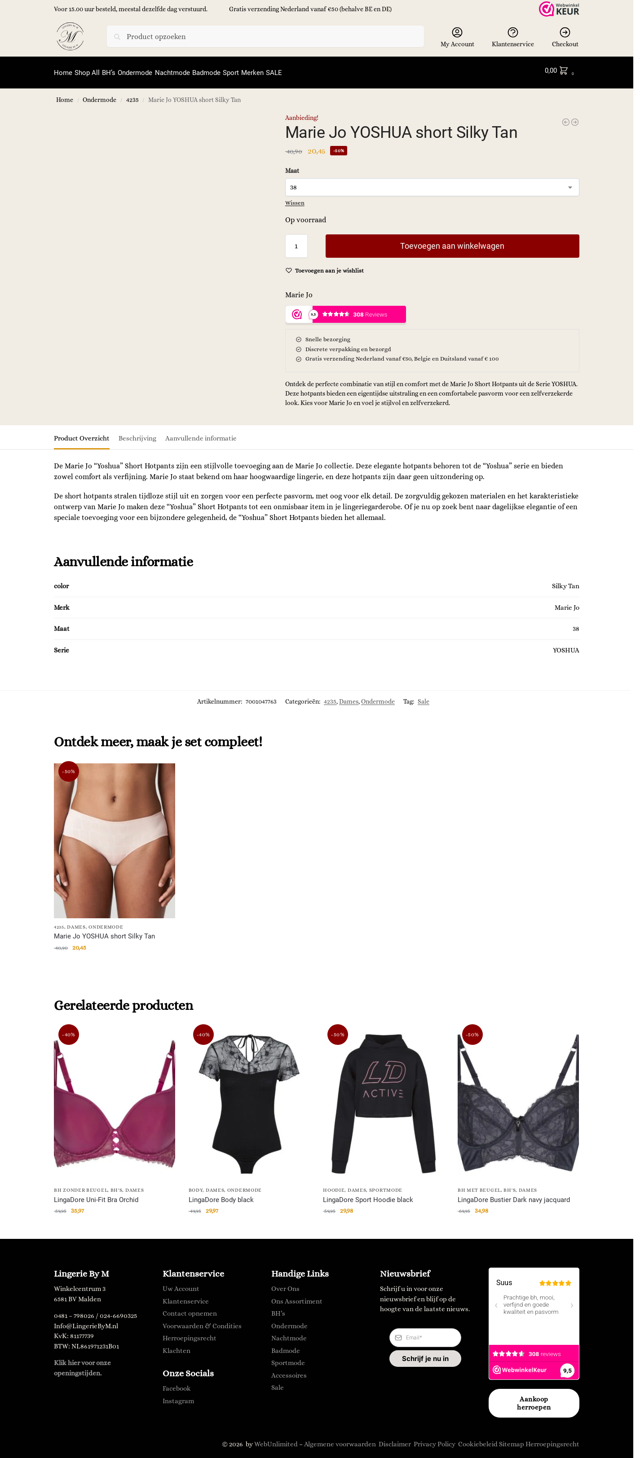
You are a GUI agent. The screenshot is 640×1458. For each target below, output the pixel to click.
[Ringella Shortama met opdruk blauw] (574, 117)
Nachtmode (289, 1334)
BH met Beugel (479, 1186)
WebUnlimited (276, 1440)
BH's (116, 1186)
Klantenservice (513, 37)
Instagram (178, 1396)
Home (64, 95)
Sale (423, 696)
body (196, 1186)
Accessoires (289, 1370)
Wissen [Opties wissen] (295, 197)
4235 (132, 95)
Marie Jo (299, 289)
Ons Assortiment (296, 1296)
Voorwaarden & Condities (202, 1321)
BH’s (278, 1309)
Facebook (177, 1384)
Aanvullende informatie (201, 434)
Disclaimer (395, 1440)
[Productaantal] (296, 240)
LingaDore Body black (221, 1195)
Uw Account (181, 1284)
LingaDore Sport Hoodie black (368, 1195)
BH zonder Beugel (80, 1186)
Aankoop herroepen (534, 1399)
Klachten (176, 1346)
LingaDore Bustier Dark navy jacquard (514, 1195)
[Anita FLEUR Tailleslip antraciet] (565, 117)
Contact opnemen (190, 1309)
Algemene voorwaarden (340, 1440)
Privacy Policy (434, 1440)
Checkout (565, 37)
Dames (348, 696)
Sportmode (385, 1186)
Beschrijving (137, 434)
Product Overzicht (82, 434)
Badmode (285, 1346)
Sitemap (511, 1440)
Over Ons (285, 1284)
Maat (292, 165)
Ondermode (99, 95)
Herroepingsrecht (189, 1334)
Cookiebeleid (478, 1440)
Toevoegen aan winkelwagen (452, 240)
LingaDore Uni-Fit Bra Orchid (96, 1195)
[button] (561, 70)
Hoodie (333, 1186)
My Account (457, 37)
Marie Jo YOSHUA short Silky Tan (104, 932)
